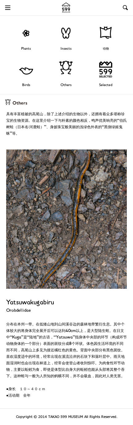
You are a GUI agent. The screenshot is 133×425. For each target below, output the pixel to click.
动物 (106, 49)
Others (66, 85)
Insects (66, 49)
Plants (26, 49)
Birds (26, 85)
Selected (105, 85)
